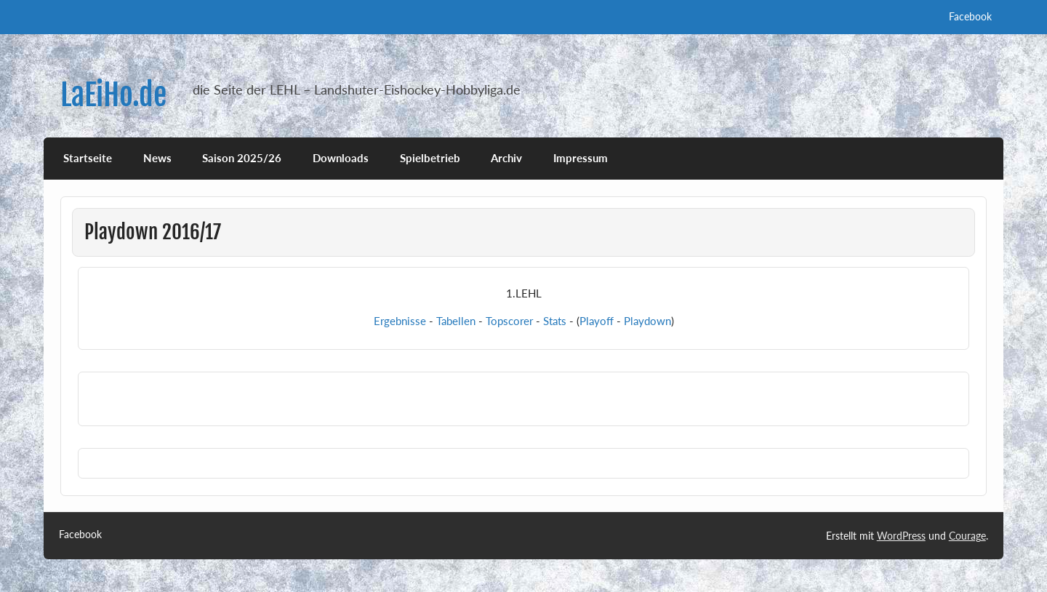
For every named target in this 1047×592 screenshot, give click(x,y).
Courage (967, 535)
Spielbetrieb (430, 157)
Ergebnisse (400, 320)
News (157, 157)
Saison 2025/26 (241, 157)
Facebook (970, 16)
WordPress (901, 535)
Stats (554, 320)
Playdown (647, 320)
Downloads (341, 157)
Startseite (87, 157)
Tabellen (456, 320)
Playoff (596, 320)
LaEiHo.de (113, 94)
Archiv (506, 157)
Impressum (580, 157)
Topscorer (509, 320)
